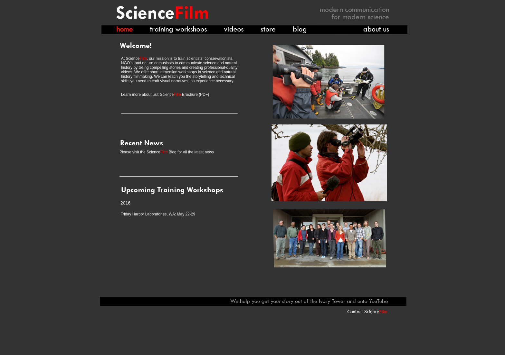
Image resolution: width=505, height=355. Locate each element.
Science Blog (161, 152)
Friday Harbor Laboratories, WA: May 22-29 (157, 214)
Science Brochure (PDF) (184, 94)
